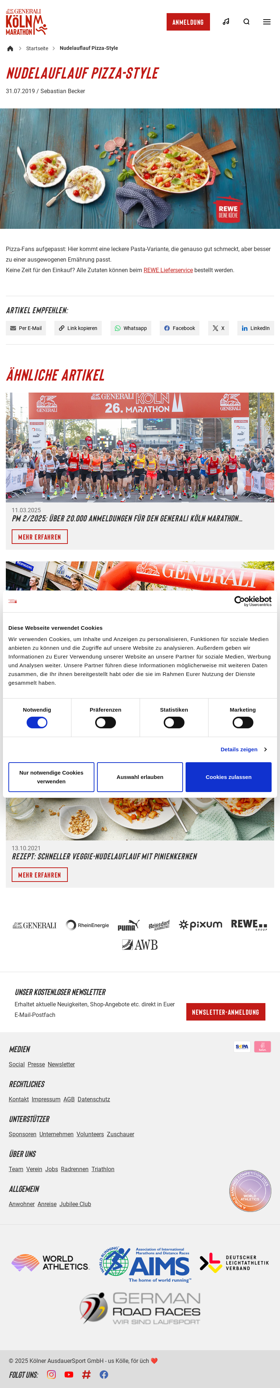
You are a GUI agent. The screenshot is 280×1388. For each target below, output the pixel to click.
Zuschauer (120, 1134)
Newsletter (61, 1064)
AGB (69, 1099)
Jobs (51, 1169)
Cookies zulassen (229, 777)
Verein (34, 1169)
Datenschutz (94, 1099)
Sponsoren (22, 1134)
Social (17, 1064)
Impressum (46, 1099)
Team (16, 1169)
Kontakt (19, 1099)
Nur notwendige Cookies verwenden (51, 776)
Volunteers (90, 1134)
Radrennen (75, 1169)
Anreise (47, 1204)
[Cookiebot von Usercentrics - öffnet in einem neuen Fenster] (240, 601)
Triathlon (103, 1169)
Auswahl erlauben (140, 777)
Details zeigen (239, 749)
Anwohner (22, 1204)
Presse (36, 1064)
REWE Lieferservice (168, 270)
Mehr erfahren (39, 536)
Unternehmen (56, 1134)
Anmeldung (188, 21)
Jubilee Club (75, 1204)
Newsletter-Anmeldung (226, 1011)
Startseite (37, 48)
